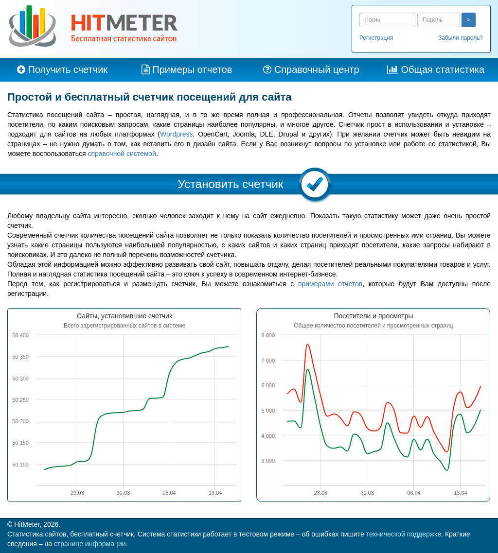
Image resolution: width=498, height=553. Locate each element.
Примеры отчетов (192, 69)
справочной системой (122, 153)
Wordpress (176, 134)
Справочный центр (316, 69)
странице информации (90, 544)
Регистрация (376, 38)
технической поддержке (404, 534)
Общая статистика (442, 69)
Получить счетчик (67, 69)
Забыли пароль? (460, 38)
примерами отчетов (330, 284)
